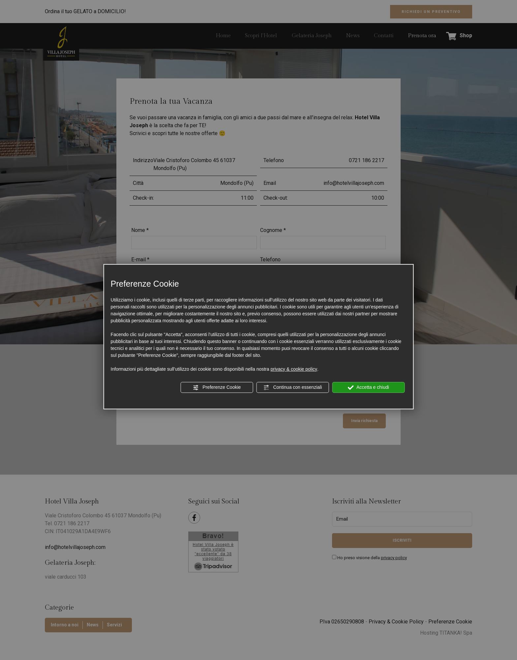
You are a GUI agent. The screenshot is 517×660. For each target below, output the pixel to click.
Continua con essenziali (292, 387)
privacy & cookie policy (293, 369)
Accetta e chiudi (368, 387)
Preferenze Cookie (217, 387)
